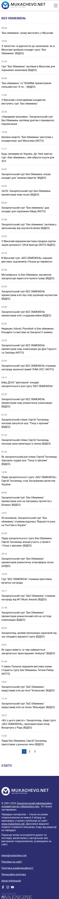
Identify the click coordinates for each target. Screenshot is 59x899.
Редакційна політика (13, 874)
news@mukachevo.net (13, 855)
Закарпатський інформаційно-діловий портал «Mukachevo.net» (26, 805)
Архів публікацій (11, 880)
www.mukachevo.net (13, 823)
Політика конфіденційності (17, 868)
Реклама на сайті (11, 861)
